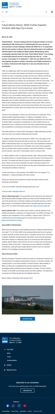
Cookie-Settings (6, 411)
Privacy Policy (14, 411)
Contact (30, 411)
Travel (9, 357)
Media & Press (10, 370)
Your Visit (8, 350)
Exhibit (7, 365)
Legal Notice (23, 411)
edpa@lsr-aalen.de (18, 191)
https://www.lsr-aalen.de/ (41, 206)
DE (2, 12)
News (8, 353)
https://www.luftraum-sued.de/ (12, 220)
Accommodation (12, 360)
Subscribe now (27, 390)
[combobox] (46, 12)
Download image (27, 319)
